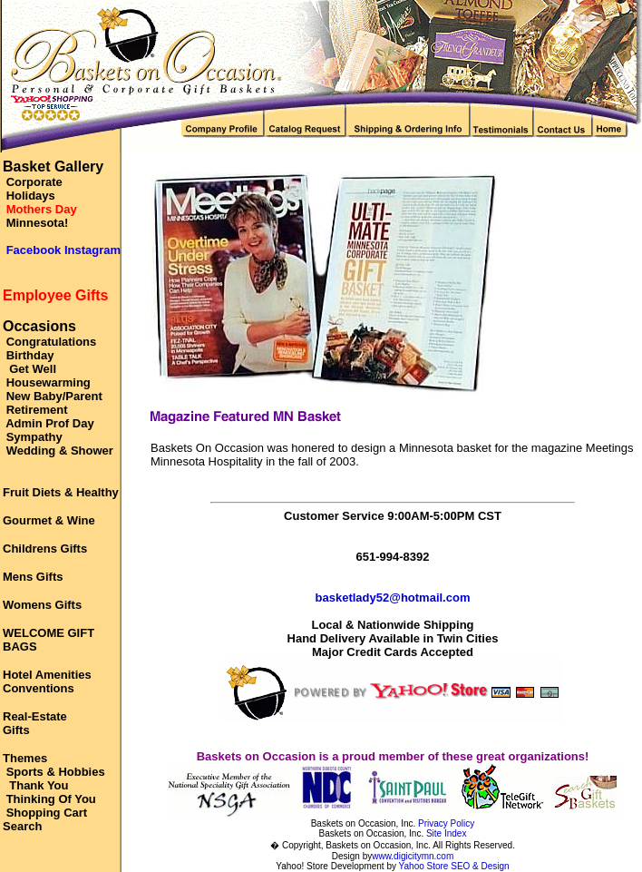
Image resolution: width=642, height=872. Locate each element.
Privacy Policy (446, 823)
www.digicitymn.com (412, 856)
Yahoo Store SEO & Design (454, 866)
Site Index (446, 833)
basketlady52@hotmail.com (393, 597)
